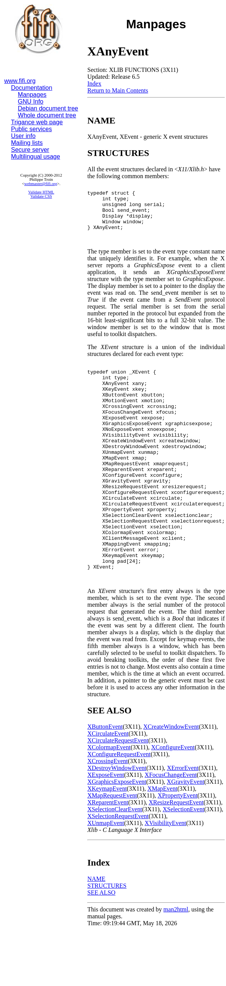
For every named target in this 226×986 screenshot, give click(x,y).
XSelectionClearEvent (114, 864)
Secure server (30, 149)
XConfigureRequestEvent (119, 809)
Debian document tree (48, 108)
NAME (96, 934)
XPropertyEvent (177, 850)
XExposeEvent (105, 830)
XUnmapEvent (105, 878)
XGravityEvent (185, 836)
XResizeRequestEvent (176, 857)
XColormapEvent (109, 802)
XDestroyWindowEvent (116, 823)
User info (23, 136)
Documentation (31, 87)
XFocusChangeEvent (171, 830)
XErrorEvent (183, 823)
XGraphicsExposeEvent (116, 836)
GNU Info (31, 101)
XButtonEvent (105, 781)
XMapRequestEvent (112, 850)
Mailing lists (27, 143)
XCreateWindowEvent (171, 781)
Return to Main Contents (117, 90)
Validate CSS (41, 196)
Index (94, 83)
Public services (31, 129)
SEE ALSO (101, 947)
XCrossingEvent (107, 816)
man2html (176, 964)
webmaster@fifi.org (40, 184)
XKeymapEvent (107, 843)
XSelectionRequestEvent (118, 871)
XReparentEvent (107, 857)
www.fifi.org (20, 81)
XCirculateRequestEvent (117, 795)
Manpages (32, 94)
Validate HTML (41, 192)
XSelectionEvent (183, 864)
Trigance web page (37, 122)
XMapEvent (162, 843)
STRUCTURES (106, 940)
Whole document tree (47, 115)
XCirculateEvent (108, 788)
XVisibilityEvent (165, 878)
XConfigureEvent (173, 802)
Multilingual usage (35, 156)
